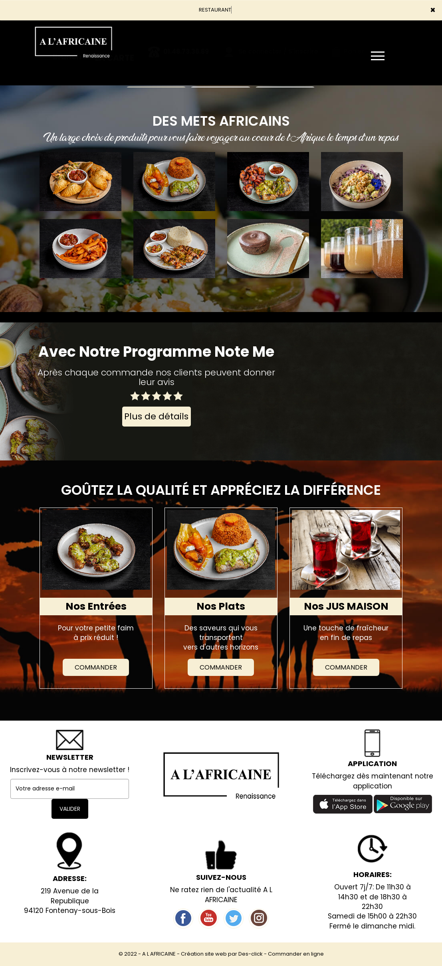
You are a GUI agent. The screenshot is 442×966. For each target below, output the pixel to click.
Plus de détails (156, 416)
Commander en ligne (296, 954)
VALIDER (69, 809)
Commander (96, 667)
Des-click (250, 954)
